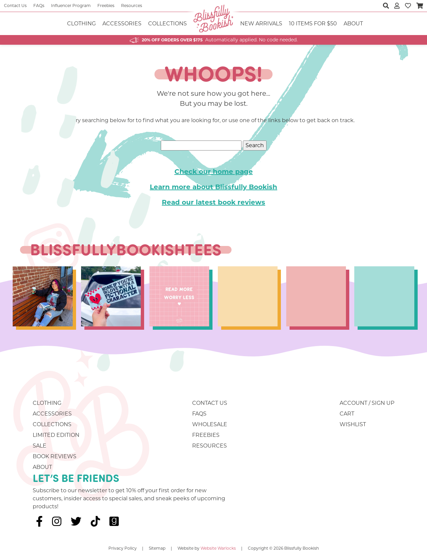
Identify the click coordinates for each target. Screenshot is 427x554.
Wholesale (209, 424)
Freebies (105, 5)
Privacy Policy (122, 548)
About (353, 23)
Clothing (81, 23)
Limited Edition (56, 435)
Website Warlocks (218, 548)
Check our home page (213, 172)
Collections (167, 23)
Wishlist (353, 424)
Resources (131, 5)
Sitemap (157, 548)
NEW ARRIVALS (261, 23)
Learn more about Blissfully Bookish (213, 187)
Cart (347, 413)
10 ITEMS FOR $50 (313, 23)
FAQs (38, 5)
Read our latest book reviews (213, 202)
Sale (39, 446)
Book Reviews (54, 456)
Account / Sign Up (367, 403)
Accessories (121, 23)
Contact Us (15, 5)
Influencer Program (71, 5)
